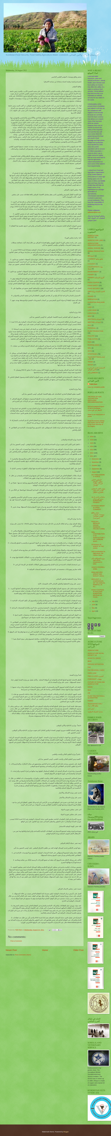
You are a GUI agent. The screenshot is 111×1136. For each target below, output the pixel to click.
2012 (92, 453)
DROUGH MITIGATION (96, 664)
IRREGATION (92, 299)
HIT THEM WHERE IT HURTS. (98, 475)
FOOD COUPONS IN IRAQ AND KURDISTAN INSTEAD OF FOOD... (97, 593)
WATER (90, 365)
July (93, 601)
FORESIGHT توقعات (95, 679)
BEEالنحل (91, 256)
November (95, 462)
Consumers (91, 264)
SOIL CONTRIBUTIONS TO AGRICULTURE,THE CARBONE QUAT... (98, 536)
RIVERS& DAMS (93, 345)
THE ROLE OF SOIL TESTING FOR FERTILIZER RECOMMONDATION (95, 399)
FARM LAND (92, 673)
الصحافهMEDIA (93, 373)
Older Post (78, 950)
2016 (92, 440)
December (95, 459)
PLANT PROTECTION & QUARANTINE (96, 697)
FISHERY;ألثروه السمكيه (96, 277)
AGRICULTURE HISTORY (93, 236)
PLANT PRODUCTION (95, 331)
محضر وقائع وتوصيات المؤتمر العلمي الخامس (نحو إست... (97, 515)
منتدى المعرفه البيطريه (95, 712)
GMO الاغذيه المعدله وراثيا (96, 291)
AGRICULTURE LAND (95, 240)
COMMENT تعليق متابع (95, 259)
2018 (92, 436)
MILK (89, 325)
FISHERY (91, 274)
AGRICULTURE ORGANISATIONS (94, 244)
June (94, 604)
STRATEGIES (92, 354)
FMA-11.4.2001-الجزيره (96, 676)
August (94, 472)
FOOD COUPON (93, 282)
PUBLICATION (93, 339)
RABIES (90, 701)
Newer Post (11, 950)
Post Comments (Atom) (23, 955)
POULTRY (91, 336)
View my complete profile (96, 387)
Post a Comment (16, 941)
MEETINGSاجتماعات (95, 319)
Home (45, 950)
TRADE (90, 362)
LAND (90, 307)
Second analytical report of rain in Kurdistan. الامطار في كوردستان (96, 408)
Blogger (66, 1132)
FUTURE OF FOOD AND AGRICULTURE (96, 683)
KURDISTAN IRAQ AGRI (96, 302)
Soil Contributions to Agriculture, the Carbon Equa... (98, 553)
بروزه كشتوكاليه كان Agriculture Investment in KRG (98, 561)
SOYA (90, 351)
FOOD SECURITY (94, 288)
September (96, 469)
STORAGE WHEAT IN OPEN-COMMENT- (98, 507)
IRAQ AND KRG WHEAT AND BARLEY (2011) (97, 574)
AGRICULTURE (93, 650)
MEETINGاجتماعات (94, 322)
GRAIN (90, 687)
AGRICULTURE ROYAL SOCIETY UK (96, 654)
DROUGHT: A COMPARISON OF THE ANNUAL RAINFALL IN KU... (98, 582)
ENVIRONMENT (93, 272)
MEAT (90, 316)
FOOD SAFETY (93, 285)
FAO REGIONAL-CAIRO (96, 670)
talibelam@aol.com (94, 212)
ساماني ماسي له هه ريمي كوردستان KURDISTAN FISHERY (98, 499)
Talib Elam (93, 384)
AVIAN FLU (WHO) (94, 658)
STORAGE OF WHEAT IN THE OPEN (97, 546)
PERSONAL (92, 328)
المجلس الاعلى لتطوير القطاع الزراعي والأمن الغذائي (97, 482)
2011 (92, 456)
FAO (89, 667)
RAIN (89, 342)
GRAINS (90, 296)
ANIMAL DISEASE (94, 248)
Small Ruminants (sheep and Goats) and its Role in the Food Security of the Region (96, 423)
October (95, 465)
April (93, 611)
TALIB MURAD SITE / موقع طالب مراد (95, 705)
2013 (92, 449)
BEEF (90, 661)
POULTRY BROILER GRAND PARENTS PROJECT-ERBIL (98, 525)
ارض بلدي (91, 709)
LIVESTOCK (92, 313)
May (93, 608)
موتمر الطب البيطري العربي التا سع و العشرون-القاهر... (98, 490)
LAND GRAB (92, 310)
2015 (92, 443)
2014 (92, 446)
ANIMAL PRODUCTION (96, 251)
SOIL (89, 348)
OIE (89, 693)
